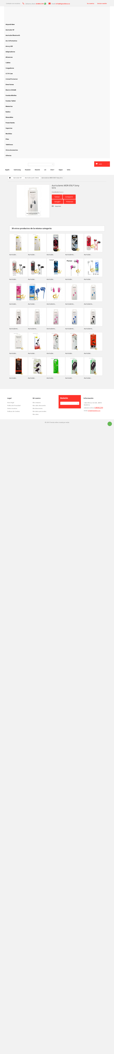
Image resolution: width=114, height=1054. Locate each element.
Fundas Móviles (11, 95)
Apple (7, 170)
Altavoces (9, 57)
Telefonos (9, 144)
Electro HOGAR (11, 90)
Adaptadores (10, 52)
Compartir (69, 197)
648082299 (99, 408)
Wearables (9, 117)
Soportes (9, 128)
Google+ (57, 202)
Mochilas (9, 134)
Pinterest (69, 202)
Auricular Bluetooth (13, 35)
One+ (52, 170)
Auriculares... (69, 254)
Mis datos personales (39, 411)
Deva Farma (10, 84)
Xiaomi (37, 170)
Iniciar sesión (102, 3)
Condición (55, 192)
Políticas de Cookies (13, 411)
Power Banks (10, 123)
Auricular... (13, 254)
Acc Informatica (11, 41)
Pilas (7, 139)
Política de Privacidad (13, 405)
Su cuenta (90, 3)
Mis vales (36, 414)
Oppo (61, 170)
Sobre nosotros (12, 408)
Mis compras (37, 402)
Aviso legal (10, 402)
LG (45, 170)
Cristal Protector (12, 79)
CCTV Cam (9, 73)
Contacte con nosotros (13, 3)
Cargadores (10, 68)
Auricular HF (10, 30)
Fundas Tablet (11, 101)
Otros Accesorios (12, 150)
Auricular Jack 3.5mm (32, 178)
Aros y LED (9, 46)
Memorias (9, 106)
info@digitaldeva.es (94, 411)
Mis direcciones (38, 408)
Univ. (69, 170)
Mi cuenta (36, 398)
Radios (8, 112)
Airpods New (10, 24)
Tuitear (57, 197)
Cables (8, 63)
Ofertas (8, 155)
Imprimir (58, 206)
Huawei (27, 170)
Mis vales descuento (39, 405)
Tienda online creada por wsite (59, 422)
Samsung (17, 170)
